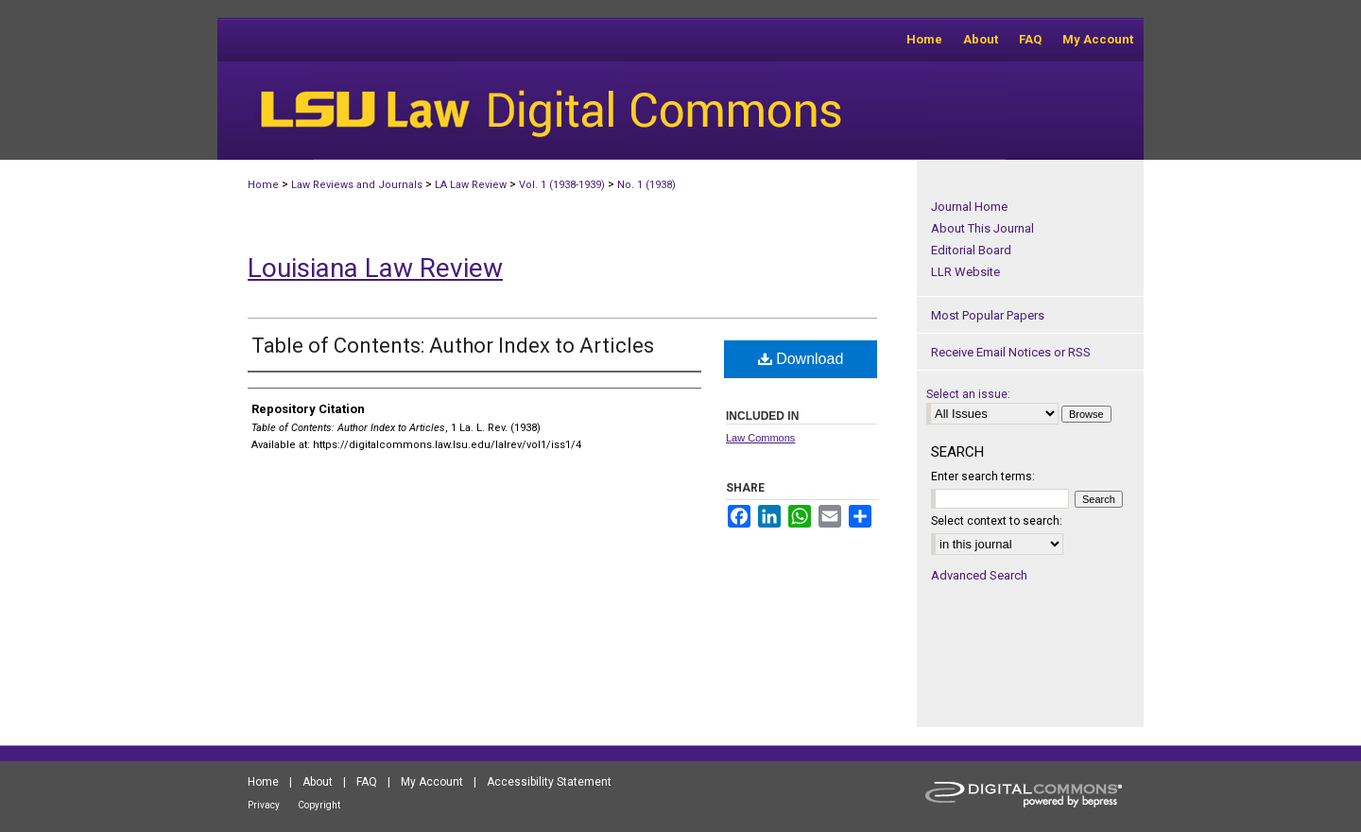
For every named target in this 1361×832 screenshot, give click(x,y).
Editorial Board (971, 250)
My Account (432, 782)
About (317, 782)
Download (801, 359)
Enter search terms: (983, 476)
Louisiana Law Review (375, 268)
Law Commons (760, 437)
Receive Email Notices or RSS (1011, 352)
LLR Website (965, 272)
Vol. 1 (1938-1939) (562, 185)
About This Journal (982, 228)
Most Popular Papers (987, 315)
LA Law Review (471, 185)
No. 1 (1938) (646, 185)
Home (263, 185)
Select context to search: (996, 521)
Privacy (264, 805)
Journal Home (969, 206)
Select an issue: (968, 394)
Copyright (319, 805)
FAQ (366, 782)
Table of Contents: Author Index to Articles (452, 345)
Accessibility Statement (549, 782)
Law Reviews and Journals (356, 185)
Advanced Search (979, 575)
